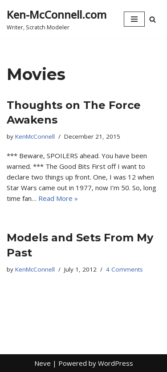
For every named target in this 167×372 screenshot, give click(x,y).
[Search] (152, 19)
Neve (42, 363)
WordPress (115, 363)
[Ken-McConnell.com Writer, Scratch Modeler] (56, 19)
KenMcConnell (35, 136)
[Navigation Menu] (134, 19)
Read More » (58, 198)
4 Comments (124, 269)
